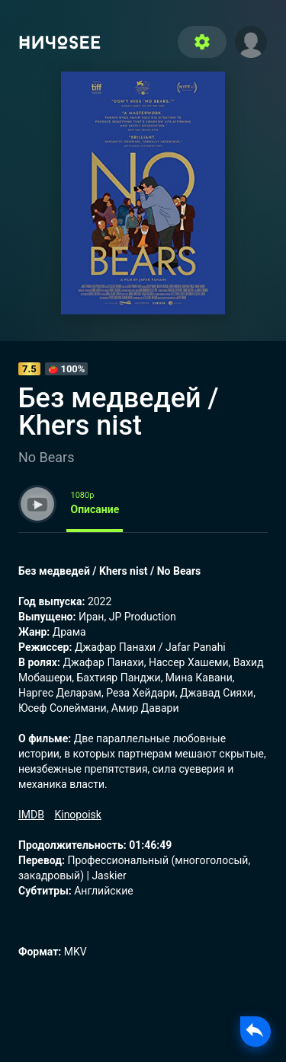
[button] (251, 40)
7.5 (29, 369)
